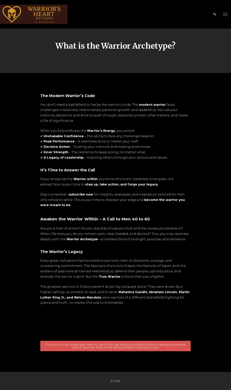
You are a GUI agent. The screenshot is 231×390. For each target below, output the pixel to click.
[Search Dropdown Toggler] (214, 14)
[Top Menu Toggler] (225, 14)
